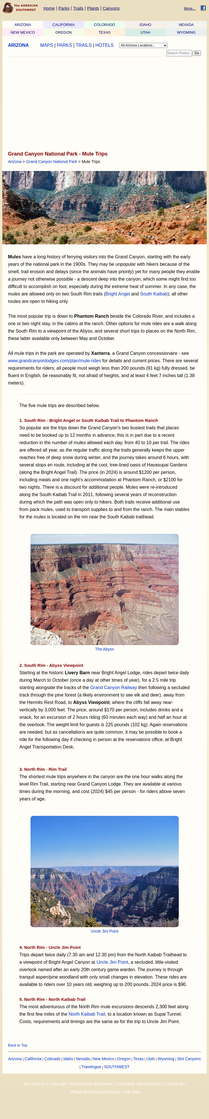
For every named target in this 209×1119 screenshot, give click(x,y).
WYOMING (186, 32)
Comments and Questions (139, 1084)
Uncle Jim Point (104, 931)
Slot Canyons (189, 1058)
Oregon (124, 1058)
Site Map (132, 1092)
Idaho (68, 1058)
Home (49, 8)
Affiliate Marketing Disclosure (95, 1092)
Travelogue (91, 1066)
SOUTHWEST (116, 1066)
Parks (63, 8)
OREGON (63, 32)
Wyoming (166, 1058)
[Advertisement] (103, 104)
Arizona (14, 161)
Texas (138, 1058)
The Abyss (104, 649)
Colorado (52, 1058)
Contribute (174, 1084)
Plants (93, 8)
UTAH (145, 32)
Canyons (111, 8)
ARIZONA (23, 25)
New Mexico (103, 1058)
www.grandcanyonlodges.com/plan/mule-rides (54, 360)
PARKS (64, 45)
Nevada (83, 1058)
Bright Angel (117, 293)
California (33, 1058)
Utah (150, 1058)
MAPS (46, 45)
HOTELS (104, 45)
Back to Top (17, 1045)
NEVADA (186, 25)
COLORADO (104, 25)
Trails (78, 8)
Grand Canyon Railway (113, 687)
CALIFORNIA (63, 25)
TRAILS (84, 45)
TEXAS (104, 32)
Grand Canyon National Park (51, 161)
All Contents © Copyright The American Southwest (68, 1084)
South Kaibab (153, 293)
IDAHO (145, 25)
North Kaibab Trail (87, 1014)
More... (190, 8)
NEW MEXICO (23, 32)
